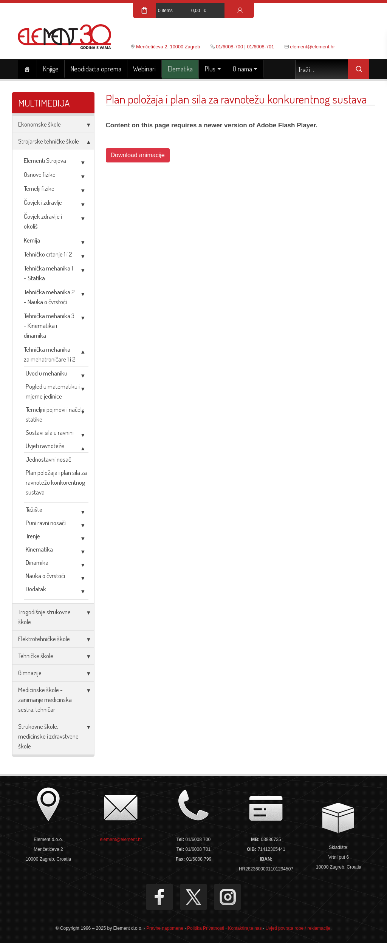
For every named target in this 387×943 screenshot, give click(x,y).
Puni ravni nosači (46, 523)
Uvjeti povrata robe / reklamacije (298, 928)
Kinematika (39, 549)
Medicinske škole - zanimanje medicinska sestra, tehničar (45, 699)
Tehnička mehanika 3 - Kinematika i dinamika (49, 325)
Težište (34, 509)
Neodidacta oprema (95, 69)
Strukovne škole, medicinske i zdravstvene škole (48, 736)
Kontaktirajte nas (245, 928)
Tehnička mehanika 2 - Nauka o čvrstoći (49, 297)
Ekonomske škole (39, 124)
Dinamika (37, 562)
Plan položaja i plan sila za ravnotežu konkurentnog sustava (56, 482)
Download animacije (138, 155)
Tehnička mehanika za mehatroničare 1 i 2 (50, 354)
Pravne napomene (164, 928)
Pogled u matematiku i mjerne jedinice (53, 391)
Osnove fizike (40, 174)
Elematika (180, 69)
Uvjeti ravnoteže (45, 446)
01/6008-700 (229, 46)
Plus (209, 69)
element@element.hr (312, 46)
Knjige (51, 69)
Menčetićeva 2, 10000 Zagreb (168, 46)
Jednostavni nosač (48, 459)
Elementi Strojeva (45, 160)
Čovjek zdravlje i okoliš (43, 221)
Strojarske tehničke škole (48, 141)
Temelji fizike (39, 188)
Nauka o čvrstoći (45, 576)
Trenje (33, 536)
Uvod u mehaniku (46, 373)
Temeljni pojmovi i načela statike (55, 414)
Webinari (144, 69)
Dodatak (36, 589)
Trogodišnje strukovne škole (44, 617)
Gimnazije (30, 673)
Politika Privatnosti (205, 928)
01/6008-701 (260, 46)
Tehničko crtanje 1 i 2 (48, 254)
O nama (242, 69)
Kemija (32, 240)
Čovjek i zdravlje (43, 202)
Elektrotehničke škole (44, 639)
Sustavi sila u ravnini (50, 432)
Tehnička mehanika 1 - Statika (48, 273)
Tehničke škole (35, 656)
